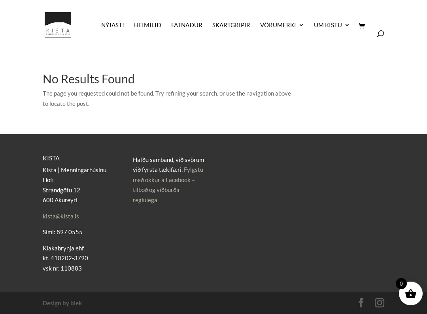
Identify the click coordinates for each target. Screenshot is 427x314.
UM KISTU (328, 25)
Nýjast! (112, 25)
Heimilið (147, 25)
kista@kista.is (61, 216)
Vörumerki (278, 25)
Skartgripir (231, 25)
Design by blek (62, 302)
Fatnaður (186, 25)
